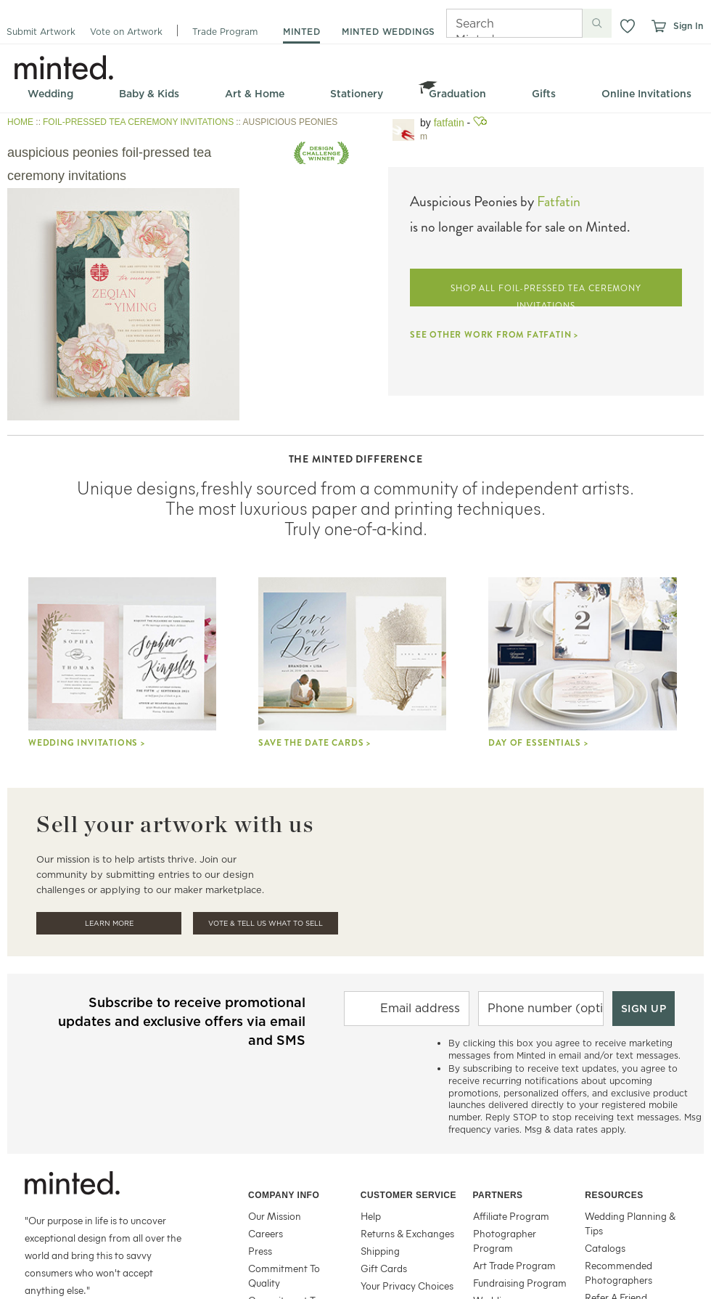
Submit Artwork (41, 31)
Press (260, 1251)
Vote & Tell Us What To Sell (265, 923)
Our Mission (274, 1216)
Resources (614, 1195)
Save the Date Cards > (314, 742)
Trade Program (225, 31)
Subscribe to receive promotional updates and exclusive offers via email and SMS (181, 1021)
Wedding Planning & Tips (630, 1223)
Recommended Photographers (618, 1272)
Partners (498, 1195)
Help (371, 1216)
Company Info (283, 1195)
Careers (265, 1233)
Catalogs (605, 1248)
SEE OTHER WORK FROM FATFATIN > (494, 334)
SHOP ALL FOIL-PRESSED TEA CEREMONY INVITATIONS (546, 294)
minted (301, 31)
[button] (627, 26)
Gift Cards (384, 1268)
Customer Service (408, 1195)
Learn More (109, 923)
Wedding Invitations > (86, 742)
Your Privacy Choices (407, 1285)
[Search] (494, 23)
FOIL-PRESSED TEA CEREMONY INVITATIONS (138, 122)
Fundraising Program (520, 1283)
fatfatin (449, 123)
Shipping (380, 1251)
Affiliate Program (511, 1216)
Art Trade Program (514, 1265)
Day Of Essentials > (538, 742)
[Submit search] (597, 23)
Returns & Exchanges (407, 1233)
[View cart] (658, 26)
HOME (20, 122)
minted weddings (388, 31)
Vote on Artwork (126, 31)
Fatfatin (558, 201)
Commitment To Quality (284, 1275)
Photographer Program (504, 1240)
